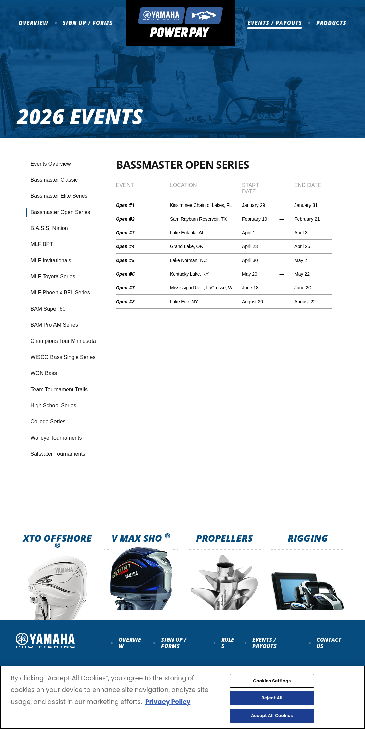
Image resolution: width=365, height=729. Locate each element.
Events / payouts (264, 642)
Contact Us (329, 642)
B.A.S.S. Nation (49, 228)
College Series (48, 421)
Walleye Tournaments (56, 438)
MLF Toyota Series (53, 276)
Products (331, 23)
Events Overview (51, 164)
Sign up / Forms (88, 23)
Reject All (271, 706)
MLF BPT (42, 244)
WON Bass (44, 373)
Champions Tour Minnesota (63, 341)
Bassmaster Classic (54, 180)
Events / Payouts (275, 23)
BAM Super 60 (48, 309)
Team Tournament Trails (59, 389)
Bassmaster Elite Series (59, 196)
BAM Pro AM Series (54, 325)
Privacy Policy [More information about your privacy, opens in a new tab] (167, 709)
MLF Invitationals (51, 260)
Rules (227, 642)
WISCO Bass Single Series (63, 357)
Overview (33, 23)
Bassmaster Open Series (60, 212)
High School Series (53, 405)
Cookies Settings (272, 689)
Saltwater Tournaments (58, 454)
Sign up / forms (173, 642)
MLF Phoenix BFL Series (60, 292)
